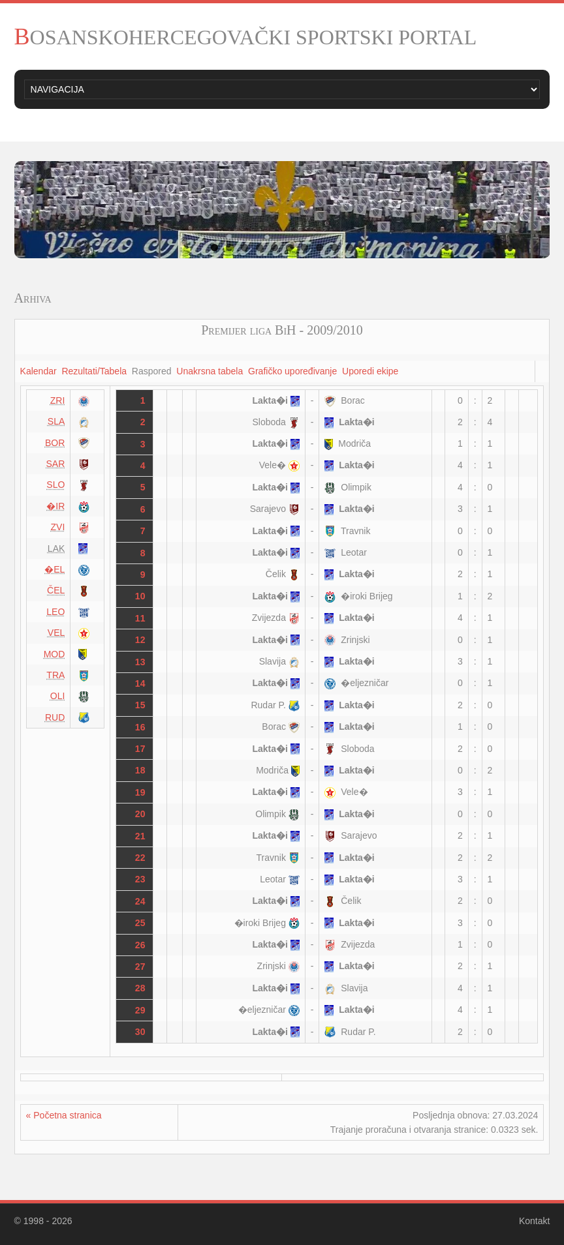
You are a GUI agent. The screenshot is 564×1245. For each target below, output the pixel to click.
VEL (56, 632)
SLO (55, 484)
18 (140, 770)
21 (140, 836)
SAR (55, 463)
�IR (55, 506)
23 (140, 879)
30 (140, 1032)
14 (140, 683)
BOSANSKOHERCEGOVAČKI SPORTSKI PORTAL (245, 37)
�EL (54, 569)
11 (140, 618)
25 (140, 923)
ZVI (58, 527)
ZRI (57, 400)
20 (140, 814)
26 (140, 945)
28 (140, 988)
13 (140, 662)
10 (349, 247)
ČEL (56, 590)
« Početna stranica (64, 1115)
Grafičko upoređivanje (292, 371)
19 (140, 792)
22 (140, 857)
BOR (55, 443)
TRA (55, 675)
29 (140, 1010)
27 (140, 966)
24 (140, 901)
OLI (57, 696)
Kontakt (534, 1221)
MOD (54, 654)
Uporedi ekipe (370, 371)
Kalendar (38, 371)
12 (140, 640)
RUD (55, 717)
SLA (56, 421)
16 (140, 727)
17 (140, 748)
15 (140, 705)
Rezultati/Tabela (94, 371)
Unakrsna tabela (209, 371)
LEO (55, 612)
